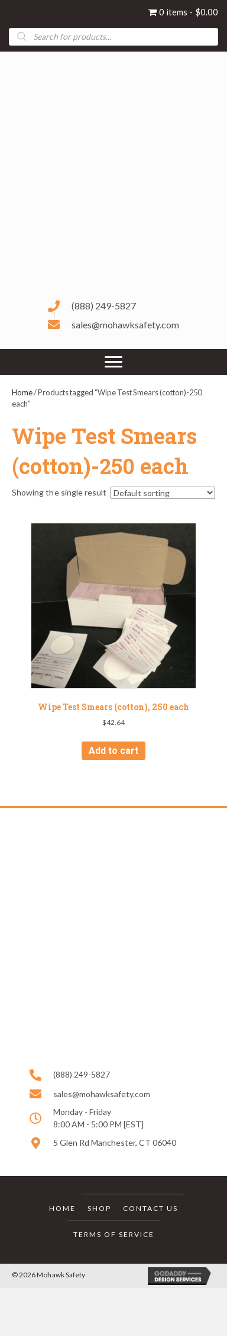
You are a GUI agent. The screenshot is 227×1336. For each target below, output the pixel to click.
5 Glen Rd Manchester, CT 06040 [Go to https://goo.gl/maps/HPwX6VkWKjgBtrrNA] (114, 1142)
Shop (99, 1208)
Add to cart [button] (113, 750)
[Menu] (113, 362)
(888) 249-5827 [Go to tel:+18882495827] (104, 305)
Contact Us (150, 1208)
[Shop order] (163, 493)
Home (22, 392)
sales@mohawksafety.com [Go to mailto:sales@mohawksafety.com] (125, 324)
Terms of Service (113, 1234)
